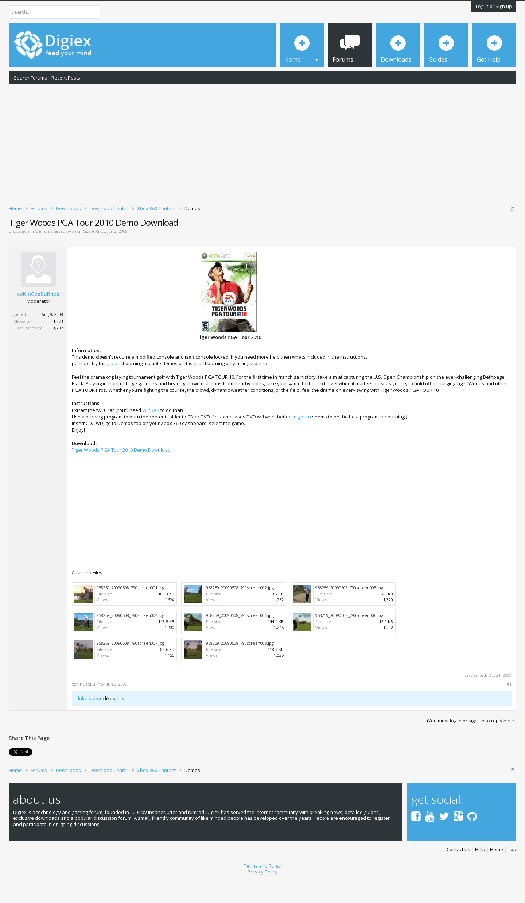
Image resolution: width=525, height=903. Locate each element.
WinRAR (150, 435)
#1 (509, 709)
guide (114, 389)
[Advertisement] (262, 143)
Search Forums (30, 77)
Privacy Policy (262, 897)
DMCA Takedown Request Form (208, 230)
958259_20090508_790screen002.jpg (240, 612)
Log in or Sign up (494, 6)
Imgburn (302, 442)
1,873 (58, 346)
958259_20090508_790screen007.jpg (130, 668)
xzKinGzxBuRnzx (88, 256)
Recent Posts (65, 77)
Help (480, 875)
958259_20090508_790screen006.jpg (349, 640)
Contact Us (458, 875)
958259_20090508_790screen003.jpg (349, 612)
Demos (43, 256)
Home (496, 875)
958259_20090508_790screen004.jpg (130, 640)
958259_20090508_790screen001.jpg (130, 612)
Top (512, 875)
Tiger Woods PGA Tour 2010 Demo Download (121, 475)
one (198, 389)
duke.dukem (90, 724)
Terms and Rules (262, 891)
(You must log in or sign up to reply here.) (471, 745)
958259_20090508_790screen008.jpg (240, 668)
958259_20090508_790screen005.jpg (240, 640)
